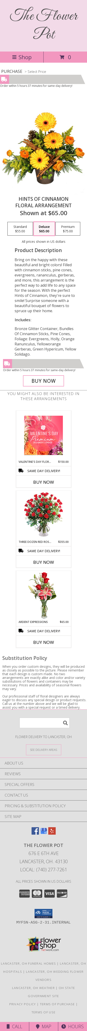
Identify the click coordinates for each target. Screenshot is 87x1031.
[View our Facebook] (35, 833)
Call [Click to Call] (14, 1026)
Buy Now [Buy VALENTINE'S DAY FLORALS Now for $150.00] (43, 482)
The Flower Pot (43, 26)
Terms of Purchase (57, 1004)
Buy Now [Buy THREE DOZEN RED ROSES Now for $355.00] (43, 562)
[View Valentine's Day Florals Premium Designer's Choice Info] (43, 435)
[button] (43, 913)
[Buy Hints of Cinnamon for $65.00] (43, 380)
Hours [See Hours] (72, 1026)
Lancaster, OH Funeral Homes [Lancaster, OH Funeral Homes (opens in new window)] (28, 963)
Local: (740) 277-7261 (43, 869)
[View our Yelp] (52, 833)
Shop (22, 57)
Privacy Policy (22, 1004)
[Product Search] (44, 723)
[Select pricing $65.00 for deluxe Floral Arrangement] (44, 229)
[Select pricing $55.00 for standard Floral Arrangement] (20, 229)
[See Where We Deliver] (43, 749)
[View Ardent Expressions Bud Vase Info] (43, 595)
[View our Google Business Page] (43, 833)
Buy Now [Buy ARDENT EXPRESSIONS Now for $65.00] (43, 642)
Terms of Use (44, 1012)
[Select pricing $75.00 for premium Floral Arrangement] (68, 229)
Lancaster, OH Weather (33, 988)
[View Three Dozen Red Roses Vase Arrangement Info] (43, 515)
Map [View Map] (43, 1026)
